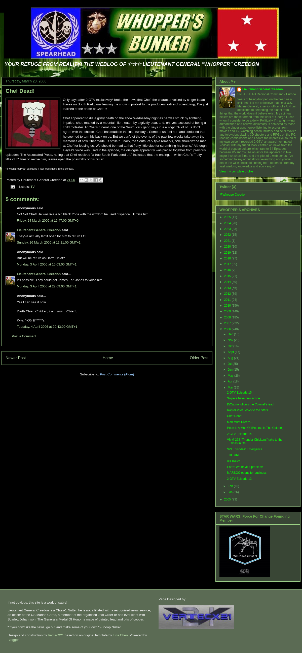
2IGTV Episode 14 (239, 434)
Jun (231, 369)
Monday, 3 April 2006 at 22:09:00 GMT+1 (47, 286)
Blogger (13, 640)
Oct (230, 346)
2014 (228, 282)
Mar (231, 387)
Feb (231, 486)
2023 (228, 229)
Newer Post (16, 358)
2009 (228, 311)
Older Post (199, 358)
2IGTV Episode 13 (239, 479)
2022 (228, 234)
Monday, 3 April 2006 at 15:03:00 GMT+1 (47, 264)
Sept (231, 352)
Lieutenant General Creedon (39, 230)
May (231, 375)
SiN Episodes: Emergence (244, 449)
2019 (228, 252)
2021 (228, 241)
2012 (228, 293)
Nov (231, 340)
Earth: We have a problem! (245, 467)
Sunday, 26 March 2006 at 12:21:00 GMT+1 (49, 242)
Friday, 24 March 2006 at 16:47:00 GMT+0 (48, 220)
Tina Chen (120, 635)
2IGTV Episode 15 (239, 392)
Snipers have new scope (243, 398)
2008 (228, 317)
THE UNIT (234, 455)
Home (108, 358)
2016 (228, 270)
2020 (228, 246)
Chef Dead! (20, 91)
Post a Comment (24, 336)
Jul (230, 364)
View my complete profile (236, 171)
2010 (228, 305)
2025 (228, 217)
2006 (228, 329)
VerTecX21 (56, 635)
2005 (228, 499)
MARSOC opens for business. (247, 472)
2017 (228, 264)
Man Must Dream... (240, 422)
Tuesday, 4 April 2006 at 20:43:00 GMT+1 (47, 327)
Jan (231, 492)
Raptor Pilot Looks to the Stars (247, 410)
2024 (228, 223)
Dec (231, 334)
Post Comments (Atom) (117, 374)
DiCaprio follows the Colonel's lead (250, 404)
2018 (228, 258)
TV (32, 187)
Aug (231, 358)
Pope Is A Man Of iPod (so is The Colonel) (255, 428)
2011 (228, 300)
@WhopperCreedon (232, 194)
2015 (228, 276)
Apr (230, 381)
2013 (228, 288)
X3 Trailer (233, 461)
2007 (228, 323)
